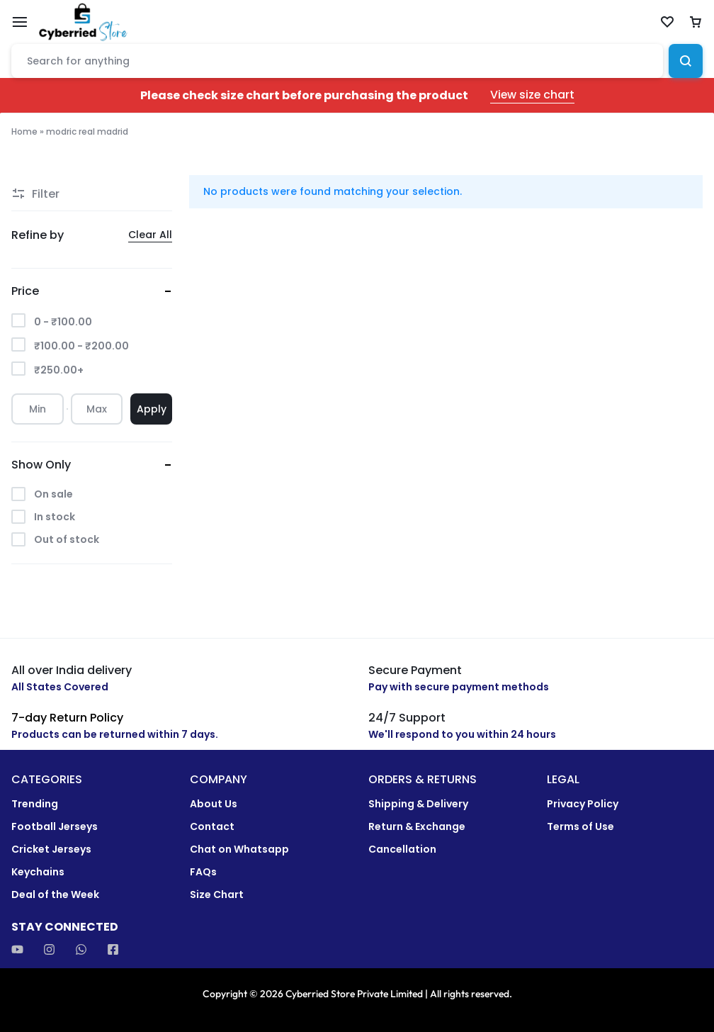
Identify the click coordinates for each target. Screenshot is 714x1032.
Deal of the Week (55, 895)
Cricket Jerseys (51, 849)
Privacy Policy (582, 804)
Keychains (37, 872)
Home (24, 131)
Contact (212, 827)
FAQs (203, 872)
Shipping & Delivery (418, 804)
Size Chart (217, 895)
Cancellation (402, 849)
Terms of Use (580, 827)
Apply (151, 409)
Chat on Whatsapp (239, 849)
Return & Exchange (416, 827)
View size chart (532, 95)
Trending (34, 804)
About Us (213, 804)
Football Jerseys (54, 827)
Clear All (150, 235)
